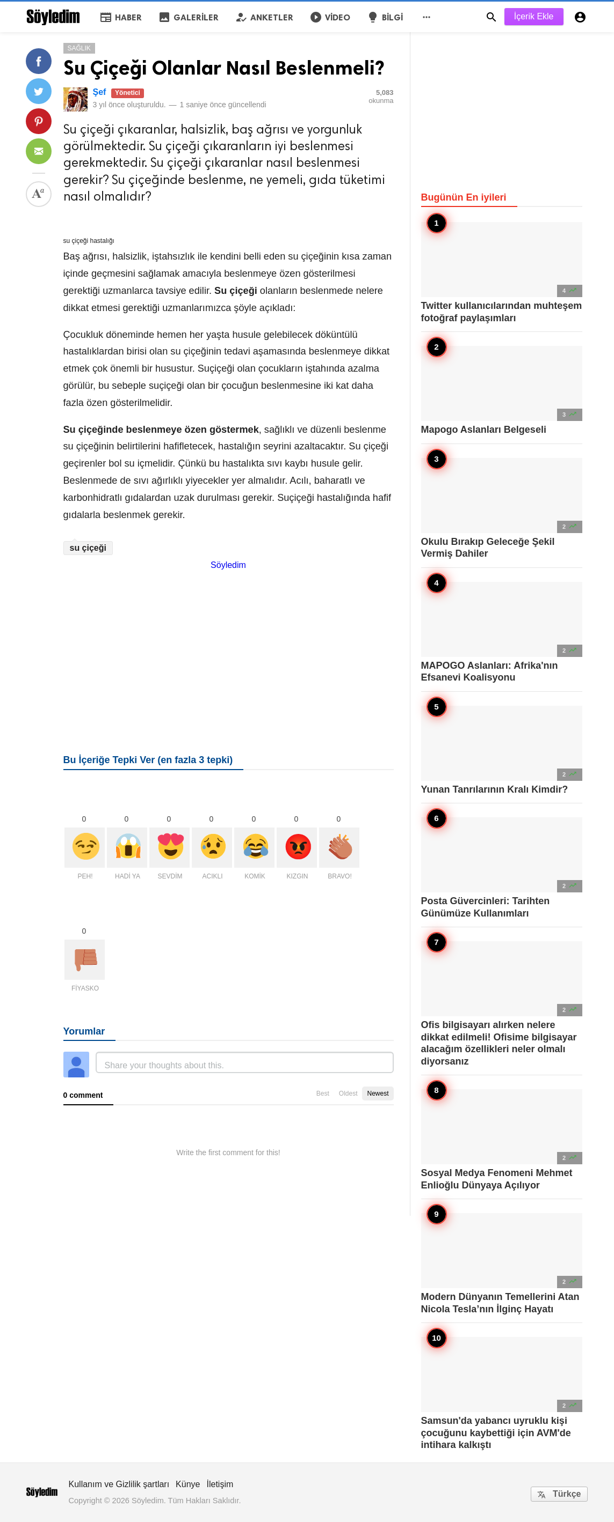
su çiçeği (88, 547)
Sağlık (79, 48)
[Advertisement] (228, 645)
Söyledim (228, 565)
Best (322, 1093)
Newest (377, 1093)
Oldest (348, 1093)
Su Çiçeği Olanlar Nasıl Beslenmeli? (223, 67)
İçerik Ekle (534, 16)
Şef (99, 92)
